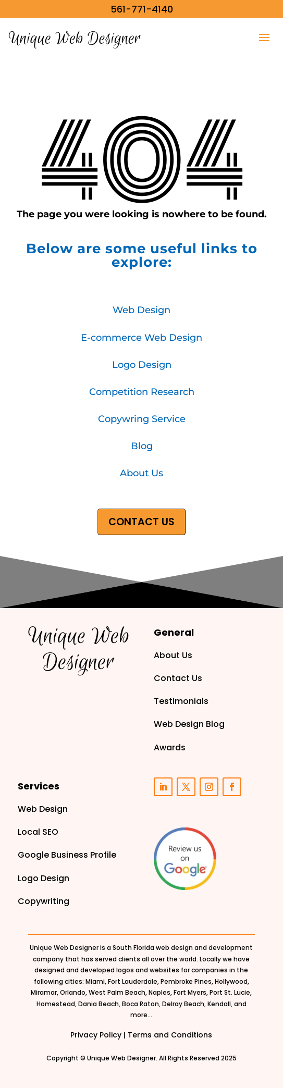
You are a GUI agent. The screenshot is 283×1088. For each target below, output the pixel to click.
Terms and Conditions (170, 1035)
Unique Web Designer (121, 1058)
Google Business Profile (67, 855)
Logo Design (141, 364)
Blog (142, 446)
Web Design (141, 310)
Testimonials (181, 701)
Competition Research (141, 392)
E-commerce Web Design (141, 337)
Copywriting (43, 901)
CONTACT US (141, 522)
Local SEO (38, 832)
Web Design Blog (189, 724)
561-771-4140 (141, 9)
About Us (141, 473)
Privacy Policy (95, 1035)
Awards (170, 747)
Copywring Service (142, 419)
